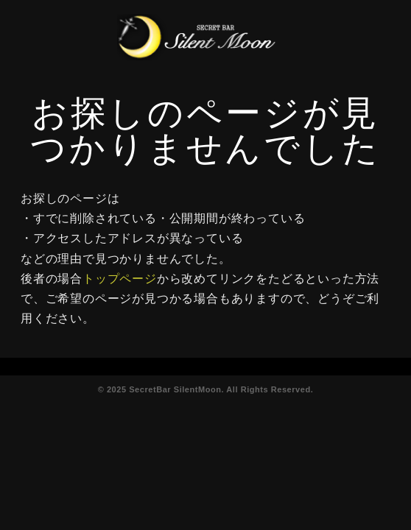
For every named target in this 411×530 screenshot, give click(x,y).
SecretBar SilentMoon (175, 389)
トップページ (119, 278)
